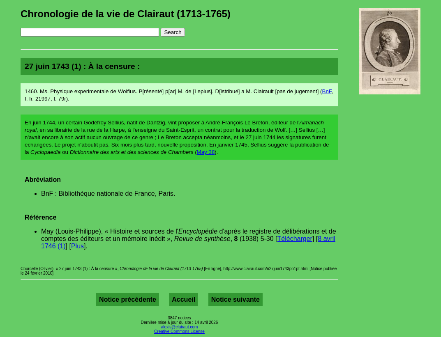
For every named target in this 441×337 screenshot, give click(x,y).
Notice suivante (235, 299)
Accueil (183, 299)
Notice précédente (127, 299)
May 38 (206, 152)
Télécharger (294, 238)
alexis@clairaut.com (179, 327)
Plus (77, 246)
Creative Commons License (179, 331)
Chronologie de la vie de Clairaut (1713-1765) (126, 13)
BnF (327, 91)
